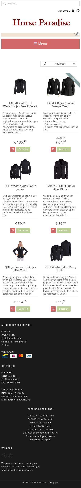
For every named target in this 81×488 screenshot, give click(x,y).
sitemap (51, 482)
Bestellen (23, 149)
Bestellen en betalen (11, 338)
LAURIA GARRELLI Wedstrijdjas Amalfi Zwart (20, 105)
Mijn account (66, 11)
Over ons (5, 331)
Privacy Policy (8, 334)
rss (57, 482)
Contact (5, 345)
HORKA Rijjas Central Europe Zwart (60, 105)
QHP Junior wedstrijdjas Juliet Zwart (20, 269)
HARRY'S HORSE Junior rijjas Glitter (60, 187)
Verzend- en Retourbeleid (13, 341)
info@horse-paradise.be (18, 399)
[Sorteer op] (59, 63)
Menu (40, 44)
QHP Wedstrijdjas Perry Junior (60, 269)
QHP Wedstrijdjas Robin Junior (20, 187)
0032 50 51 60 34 (14, 389)
